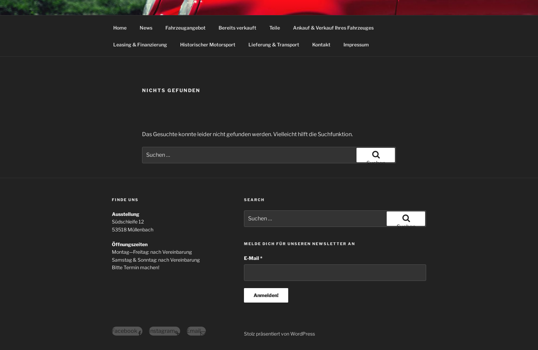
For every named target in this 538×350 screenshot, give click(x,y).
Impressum (356, 44)
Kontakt (321, 44)
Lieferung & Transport (273, 44)
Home (120, 28)
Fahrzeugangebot (185, 28)
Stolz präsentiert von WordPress (279, 334)
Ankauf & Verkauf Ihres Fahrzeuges (333, 28)
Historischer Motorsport (207, 44)
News (146, 28)
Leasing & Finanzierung (140, 44)
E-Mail (253, 258)
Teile (274, 28)
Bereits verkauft (237, 28)
